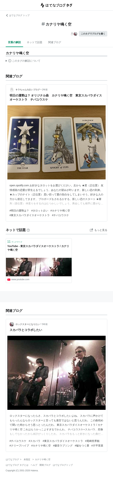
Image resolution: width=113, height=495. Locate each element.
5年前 (45, 324)
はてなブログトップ (63, 465)
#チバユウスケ (60, 215)
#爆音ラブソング (63, 445)
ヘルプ (34, 465)
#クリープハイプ (19, 445)
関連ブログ (54, 42)
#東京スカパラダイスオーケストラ (30, 215)
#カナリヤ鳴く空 (60, 210)
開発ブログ (45, 465)
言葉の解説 (14, 42)
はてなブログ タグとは (17, 465)
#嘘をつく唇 (82, 445)
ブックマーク (15, 241)
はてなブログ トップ (18, 15)
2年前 (45, 89)
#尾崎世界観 (92, 440)
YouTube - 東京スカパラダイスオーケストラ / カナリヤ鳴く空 (38, 248)
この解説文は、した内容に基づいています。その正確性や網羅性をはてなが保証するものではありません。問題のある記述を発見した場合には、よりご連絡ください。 (23, 61)
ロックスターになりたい (28, 324)
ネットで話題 (34, 42)
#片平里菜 (97, 445)
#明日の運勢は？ (19, 210)
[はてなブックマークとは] (28, 230)
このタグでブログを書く (93, 33)
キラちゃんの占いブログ (28, 89)
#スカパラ (34, 440)
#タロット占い (39, 210)
